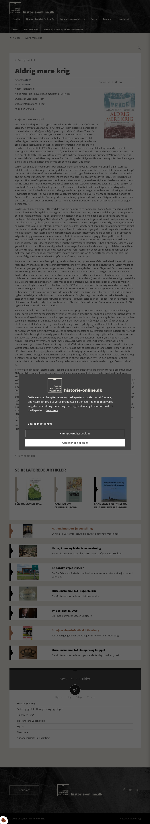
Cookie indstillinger (40, 424)
